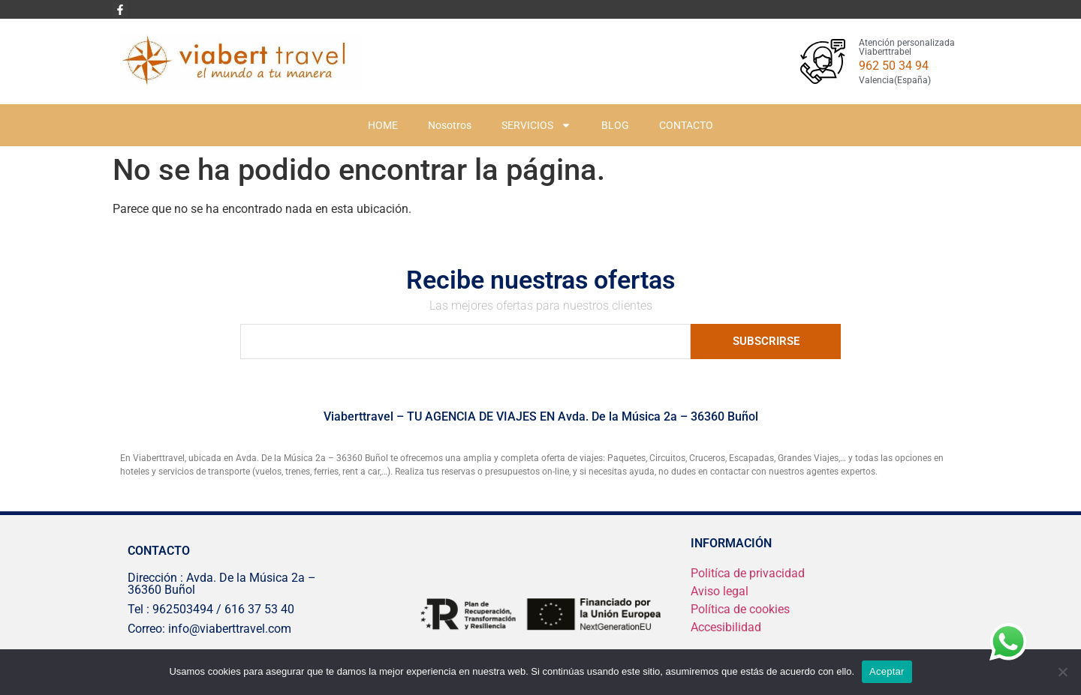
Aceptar (887, 671)
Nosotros (449, 125)
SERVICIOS (536, 125)
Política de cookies (740, 609)
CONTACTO (686, 125)
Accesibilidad (726, 627)
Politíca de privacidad (748, 573)
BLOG (615, 125)
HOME (383, 125)
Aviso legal (719, 591)
